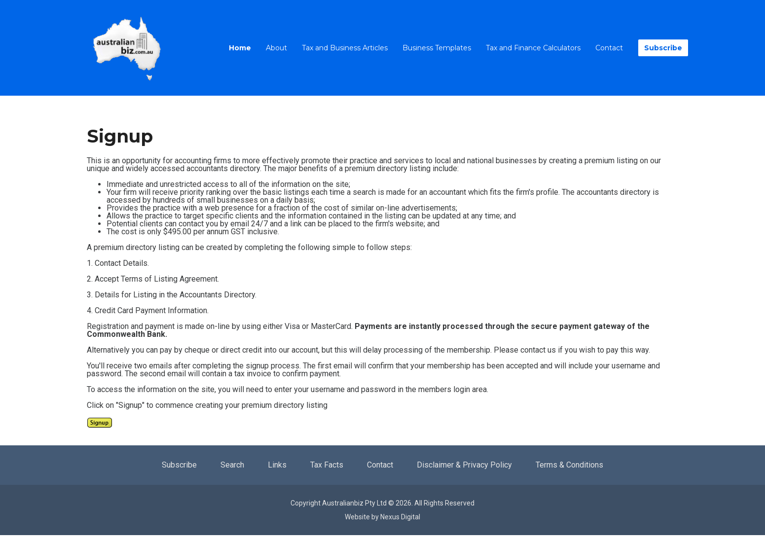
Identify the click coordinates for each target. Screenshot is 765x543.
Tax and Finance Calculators (533, 47)
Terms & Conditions (569, 465)
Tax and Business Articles (345, 47)
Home (240, 47)
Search (232, 465)
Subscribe (663, 47)
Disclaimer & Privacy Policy (464, 465)
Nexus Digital (400, 517)
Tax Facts (326, 465)
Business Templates (436, 47)
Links (277, 465)
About (276, 47)
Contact (609, 47)
